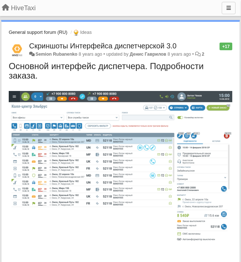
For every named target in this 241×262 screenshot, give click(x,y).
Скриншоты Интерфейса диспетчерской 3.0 (103, 46)
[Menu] (229, 8)
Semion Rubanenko (56, 54)
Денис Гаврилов (148, 54)
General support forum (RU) (38, 32)
